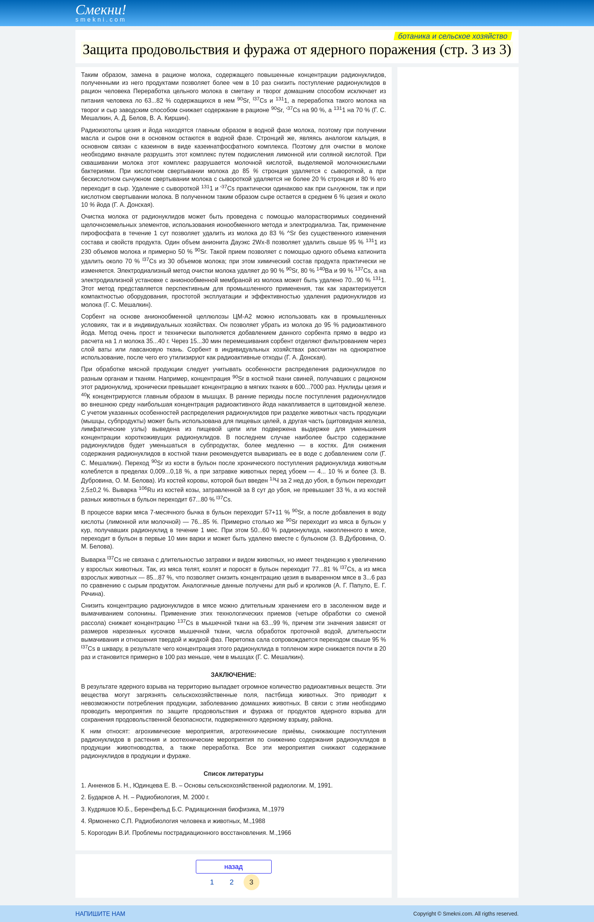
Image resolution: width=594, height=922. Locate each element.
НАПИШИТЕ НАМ (100, 914)
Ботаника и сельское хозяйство (452, 36)
